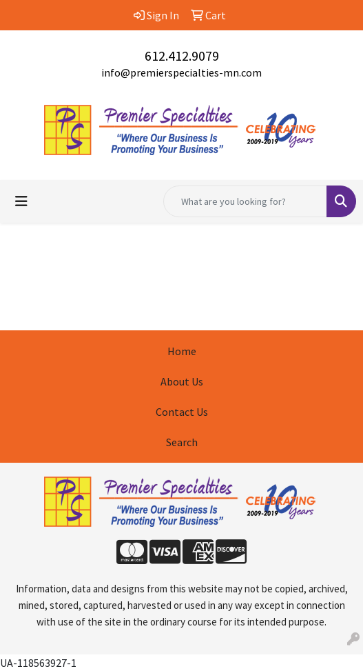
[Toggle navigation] (21, 201)
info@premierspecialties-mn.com (181, 72)
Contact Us (182, 412)
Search (182, 442)
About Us (181, 381)
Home (181, 351)
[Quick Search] (245, 201)
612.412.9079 (182, 55)
